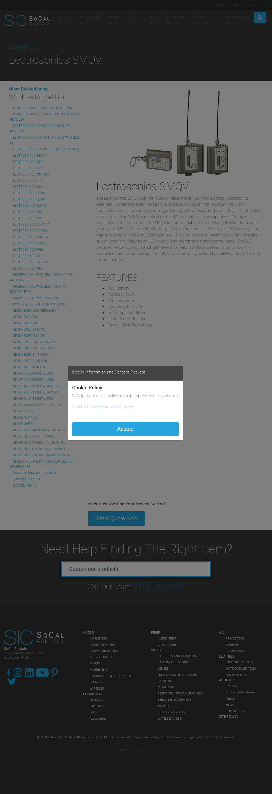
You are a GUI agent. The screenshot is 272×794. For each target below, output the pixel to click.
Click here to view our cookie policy (103, 406)
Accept (125, 429)
